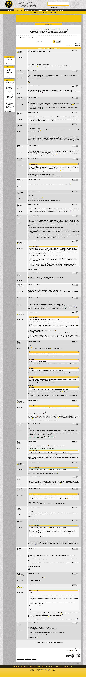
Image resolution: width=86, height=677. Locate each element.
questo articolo (32, 458)
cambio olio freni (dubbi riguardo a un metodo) (57, 31)
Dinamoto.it (54, 278)
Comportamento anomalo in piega (59, 32)
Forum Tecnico (28, 37)
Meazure (41, 237)
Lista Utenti (8, 61)
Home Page (8, 10)
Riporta (73, 50)
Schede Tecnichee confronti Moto (9, 73)
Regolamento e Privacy (43, 669)
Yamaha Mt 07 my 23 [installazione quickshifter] (9, 103)
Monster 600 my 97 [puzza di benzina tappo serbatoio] (10, 84)
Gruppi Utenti (9, 63)
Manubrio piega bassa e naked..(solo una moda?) (58, 29)
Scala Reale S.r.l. (36, 670)
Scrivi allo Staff (51, 669)
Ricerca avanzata (54, 7)
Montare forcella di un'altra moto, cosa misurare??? (41, 32)
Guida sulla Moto (39, 10)
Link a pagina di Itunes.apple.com (34, 580)
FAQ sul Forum (9, 59)
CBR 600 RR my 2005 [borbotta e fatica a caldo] (9, 88)
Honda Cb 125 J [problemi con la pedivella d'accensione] (9, 98)
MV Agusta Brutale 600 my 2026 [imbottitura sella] (10, 108)
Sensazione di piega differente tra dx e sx (38, 31)
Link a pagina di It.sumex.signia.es (35, 198)
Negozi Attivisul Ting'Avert (9, 76)
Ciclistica (34, 37)
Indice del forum (20, 37)
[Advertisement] (48, 18)
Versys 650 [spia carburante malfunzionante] (9, 93)
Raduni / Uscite (49, 10)
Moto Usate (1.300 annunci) (9, 70)
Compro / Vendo (59, 10)
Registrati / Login (29, 10)
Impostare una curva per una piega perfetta (38, 29)
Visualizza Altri (10, 111)
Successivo (77, 45)
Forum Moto (18, 10)
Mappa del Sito (34, 669)
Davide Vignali (45, 670)
